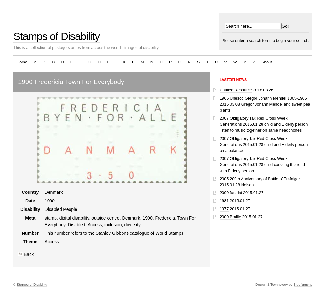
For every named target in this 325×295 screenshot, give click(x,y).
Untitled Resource (236, 90)
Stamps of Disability (56, 36)
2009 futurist (231, 192)
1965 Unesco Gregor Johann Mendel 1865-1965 (263, 98)
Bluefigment (303, 284)
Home (22, 62)
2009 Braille (230, 216)
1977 (224, 208)
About (266, 62)
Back (26, 254)
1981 (224, 200)
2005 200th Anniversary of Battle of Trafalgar (260, 178)
